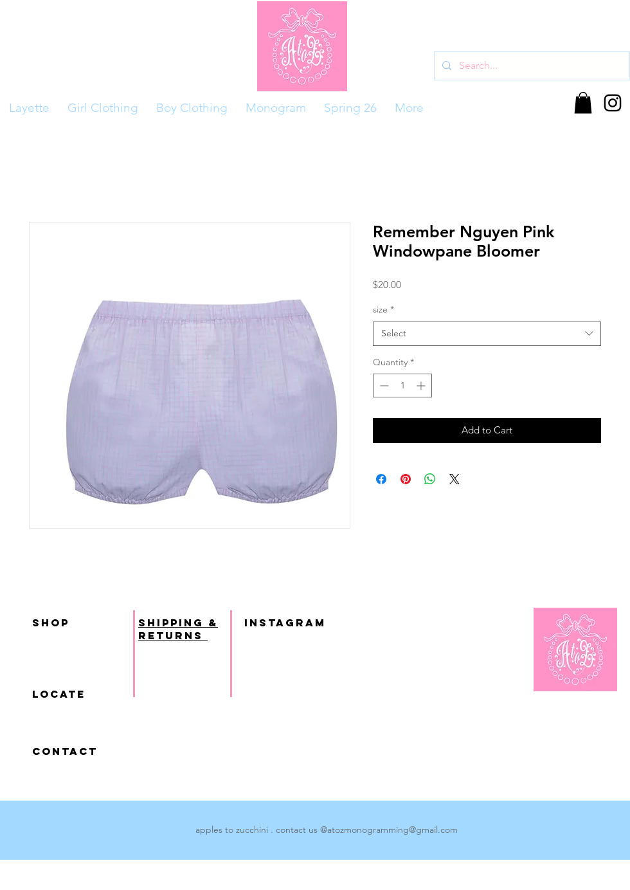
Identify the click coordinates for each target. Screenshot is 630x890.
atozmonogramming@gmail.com (392, 829)
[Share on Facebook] (381, 479)
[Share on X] (454, 479)
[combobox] (487, 334)
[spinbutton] (402, 385)
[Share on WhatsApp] (430, 479)
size (383, 309)
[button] (583, 102)
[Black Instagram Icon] (612, 102)
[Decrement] (383, 385)
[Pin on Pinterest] (405, 479)
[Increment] (422, 385)
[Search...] (530, 66)
